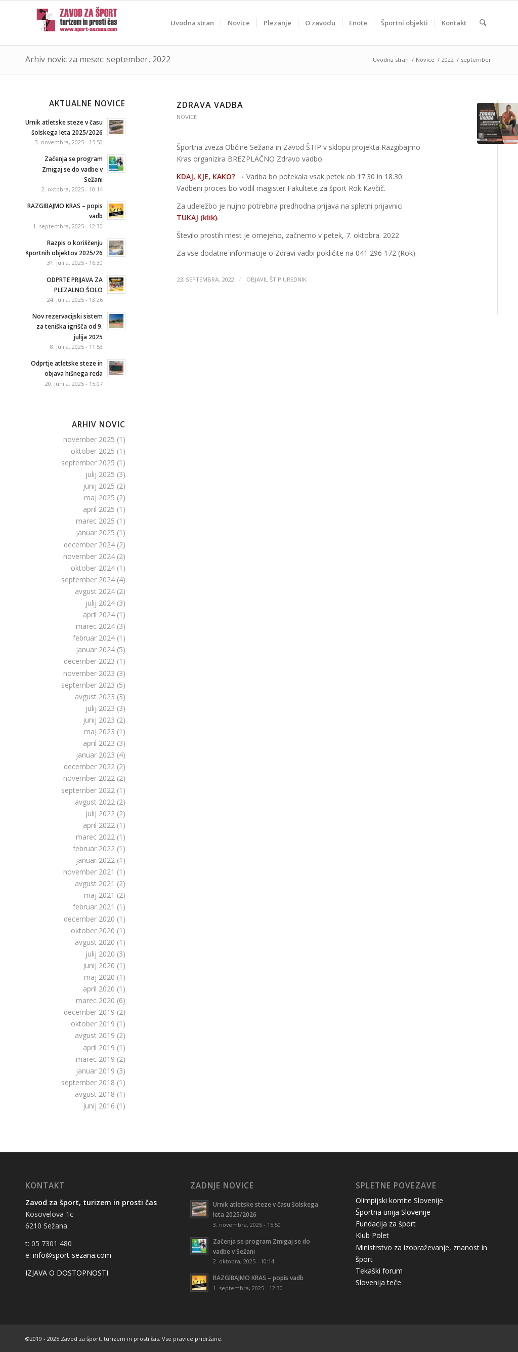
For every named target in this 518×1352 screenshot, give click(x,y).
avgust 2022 (95, 802)
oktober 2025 (93, 451)
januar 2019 (95, 1071)
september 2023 (88, 685)
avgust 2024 (95, 591)
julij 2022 (100, 813)
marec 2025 (95, 521)
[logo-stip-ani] (76, 23)
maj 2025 (99, 497)
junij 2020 (99, 965)
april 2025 (99, 509)
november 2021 (89, 872)
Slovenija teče (378, 1282)
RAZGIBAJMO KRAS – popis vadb (258, 1278)
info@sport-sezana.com (72, 1255)
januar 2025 (95, 532)
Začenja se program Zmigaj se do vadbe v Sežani (72, 168)
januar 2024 (95, 649)
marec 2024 (95, 626)
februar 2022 (94, 848)
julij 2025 (100, 474)
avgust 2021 (95, 883)
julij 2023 (100, 708)
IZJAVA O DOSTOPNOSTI (66, 1273)
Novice (187, 117)
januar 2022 (95, 860)
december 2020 (89, 919)
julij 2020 (100, 954)
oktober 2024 (93, 568)
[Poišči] (483, 23)
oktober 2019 (93, 1023)
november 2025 (89, 439)
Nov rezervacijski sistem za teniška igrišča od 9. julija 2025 (67, 326)
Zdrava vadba (210, 104)
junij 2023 (99, 720)
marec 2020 (95, 1000)
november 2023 (89, 673)
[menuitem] (192, 23)
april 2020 (99, 988)
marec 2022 (95, 837)
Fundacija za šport (386, 1223)
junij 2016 (99, 1105)
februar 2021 (94, 906)
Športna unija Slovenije (393, 1212)
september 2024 (88, 579)
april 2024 (99, 614)
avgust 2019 (95, 1035)
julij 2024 (100, 603)
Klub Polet (372, 1235)
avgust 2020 (95, 942)
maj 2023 (99, 731)
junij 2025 (99, 486)
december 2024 (89, 544)
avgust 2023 (95, 696)
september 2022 (88, 790)
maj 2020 (99, 977)
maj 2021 (99, 895)
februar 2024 (94, 638)
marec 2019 (95, 1059)
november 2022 (89, 778)
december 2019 (89, 1012)
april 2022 (99, 825)
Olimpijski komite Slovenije (399, 1200)
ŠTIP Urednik (288, 279)
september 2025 (88, 462)
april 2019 (99, 1047)
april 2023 (99, 743)
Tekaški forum (379, 1271)
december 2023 (89, 661)
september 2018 (88, 1082)
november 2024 (89, 556)
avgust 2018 (95, 1094)
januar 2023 (95, 755)
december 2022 (89, 766)
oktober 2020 (93, 930)
